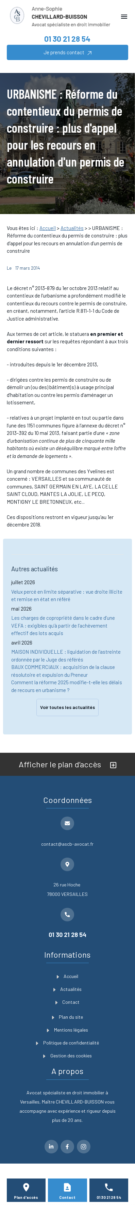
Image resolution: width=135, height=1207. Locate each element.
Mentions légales (67, 1030)
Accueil (47, 228)
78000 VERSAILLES (67, 888)
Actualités (72, 228)
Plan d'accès (26, 1197)
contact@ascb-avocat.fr (67, 844)
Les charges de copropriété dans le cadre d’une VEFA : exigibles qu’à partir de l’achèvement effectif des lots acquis (63, 625)
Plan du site (67, 1017)
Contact (67, 1002)
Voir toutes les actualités (67, 707)
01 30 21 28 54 (67, 38)
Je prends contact (67, 52)
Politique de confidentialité (67, 1043)
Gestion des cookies (67, 1055)
